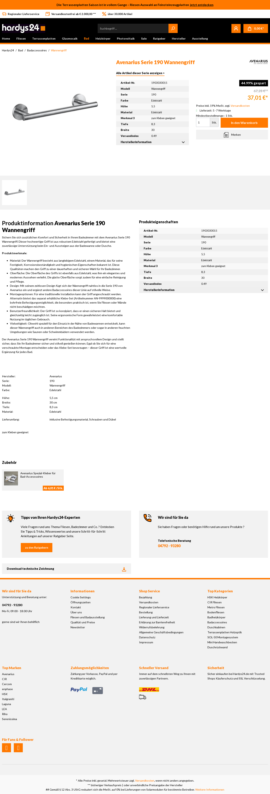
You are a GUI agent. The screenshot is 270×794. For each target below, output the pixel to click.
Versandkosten (148, 602)
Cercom (7, 684)
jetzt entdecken (201, 5)
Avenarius (8, 674)
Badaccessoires (217, 622)
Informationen (83, 591)
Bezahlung (145, 597)
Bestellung (146, 612)
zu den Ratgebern (36, 547)
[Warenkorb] (255, 28)
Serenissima (9, 719)
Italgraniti (8, 699)
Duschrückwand (217, 647)
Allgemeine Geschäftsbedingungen (161, 632)
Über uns (76, 612)
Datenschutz (147, 637)
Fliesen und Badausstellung (88, 617)
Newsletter (78, 627)
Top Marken (11, 668)
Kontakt (76, 607)
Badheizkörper (216, 617)
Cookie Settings (81, 597)
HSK (5, 694)
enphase (7, 689)
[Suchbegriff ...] (133, 28)
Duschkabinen (216, 627)
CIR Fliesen (214, 602)
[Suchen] (173, 28)
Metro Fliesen (216, 607)
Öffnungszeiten (81, 602)
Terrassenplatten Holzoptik (224, 632)
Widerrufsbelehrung (151, 627)
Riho (5, 714)
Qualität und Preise (83, 622)
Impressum (146, 642)
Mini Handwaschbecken (222, 642)
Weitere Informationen (209, 789)
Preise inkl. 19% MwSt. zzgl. (223, 105)
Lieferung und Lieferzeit (154, 617)
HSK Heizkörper (217, 597)
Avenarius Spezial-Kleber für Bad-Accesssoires (38, 474)
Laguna (6, 704)
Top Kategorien (220, 591)
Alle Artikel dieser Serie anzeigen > (140, 73)
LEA (4, 709)
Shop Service (149, 591)
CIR (4, 679)
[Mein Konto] (236, 28)
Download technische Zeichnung (66, 569)
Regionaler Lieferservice (154, 607)
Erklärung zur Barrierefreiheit (157, 622)
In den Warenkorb (244, 123)
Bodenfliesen (215, 612)
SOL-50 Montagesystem (222, 637)
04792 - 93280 (169, 546)
